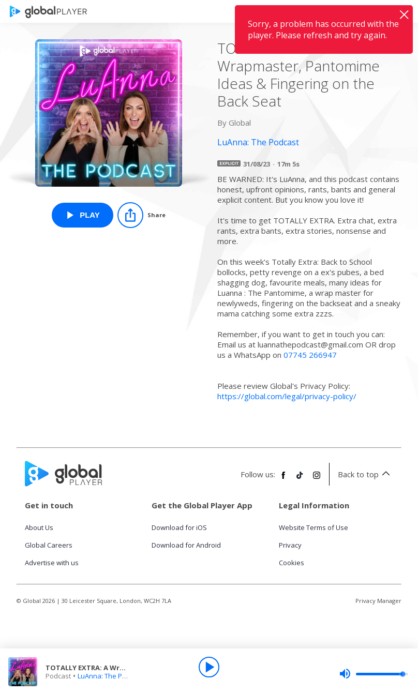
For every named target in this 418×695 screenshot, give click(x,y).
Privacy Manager (378, 600)
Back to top (365, 474)
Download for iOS (179, 527)
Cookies (291, 562)
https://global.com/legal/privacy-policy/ (286, 396)
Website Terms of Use (313, 527)
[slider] (373, 674)
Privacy (290, 545)
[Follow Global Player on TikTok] (300, 479)
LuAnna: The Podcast (110, 676)
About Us (39, 527)
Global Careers (48, 545)
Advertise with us (52, 562)
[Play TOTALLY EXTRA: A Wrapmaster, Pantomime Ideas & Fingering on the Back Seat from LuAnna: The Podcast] (82, 215)
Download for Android (186, 545)
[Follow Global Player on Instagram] (316, 479)
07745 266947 (310, 355)
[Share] (141, 215)
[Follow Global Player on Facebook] (283, 479)
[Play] (209, 667)
